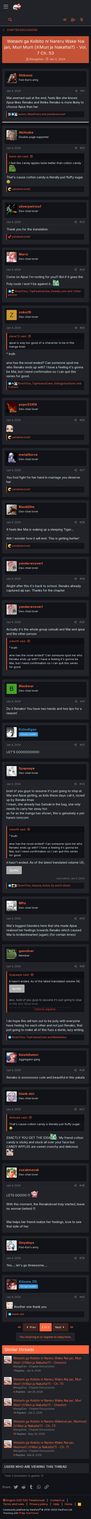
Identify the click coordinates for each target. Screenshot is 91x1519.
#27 (82, 470)
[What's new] (81, 20)
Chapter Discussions (42, 1366)
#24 (82, 269)
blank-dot (26, 1094)
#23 (82, 222)
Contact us (57, 1500)
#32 (82, 744)
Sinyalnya (26, 1243)
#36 (82, 1070)
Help (56, 1504)
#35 (82, 966)
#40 (82, 1297)
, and (41, 114)
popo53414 (28, 404)
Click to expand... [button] (45, 1009)
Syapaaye (27, 768)
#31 (82, 701)
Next (60, 1327)
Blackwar (26, 686)
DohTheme (32, 1513)
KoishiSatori (28, 1055)
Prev (31, 1327)
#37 (82, 1109)
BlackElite (26, 507)
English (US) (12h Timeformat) (24, 1500)
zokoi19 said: (17, 641)
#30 (82, 622)
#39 (82, 1258)
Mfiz (22, 903)
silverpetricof (30, 206)
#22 (82, 148)
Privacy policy (39, 1504)
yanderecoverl (31, 563)
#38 (82, 1185)
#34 (82, 918)
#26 (82, 420)
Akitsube (26, 132)
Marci (23, 254)
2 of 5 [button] (46, 1327)
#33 (82, 784)
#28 (82, 522)
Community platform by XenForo (38, 1509)
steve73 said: (18, 336)
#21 (82, 90)
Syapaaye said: (19, 974)
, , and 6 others (44, 885)
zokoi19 (25, 312)
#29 (82, 578)
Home (68, 1504)
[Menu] (6, 7)
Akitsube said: (18, 1117)
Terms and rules (13, 1504)
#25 (82, 327)
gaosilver (26, 951)
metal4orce (28, 455)
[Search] (10, 20)
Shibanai (25, 75)
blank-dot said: (19, 156)
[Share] (76, 91)
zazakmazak (29, 1170)
